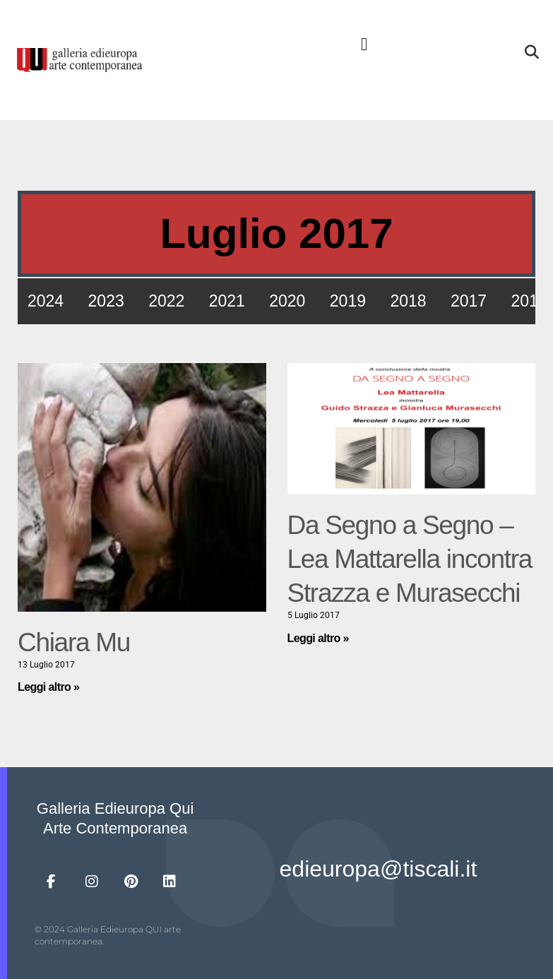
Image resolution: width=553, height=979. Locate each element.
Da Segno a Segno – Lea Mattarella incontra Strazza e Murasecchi (409, 559)
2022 (166, 301)
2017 (469, 301)
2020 (287, 301)
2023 (106, 301)
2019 (348, 301)
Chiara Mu (74, 642)
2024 (46, 301)
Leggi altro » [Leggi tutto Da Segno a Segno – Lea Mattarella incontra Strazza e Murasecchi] (318, 638)
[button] (364, 44)
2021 (227, 301)
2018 (408, 301)
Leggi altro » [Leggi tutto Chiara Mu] (48, 687)
